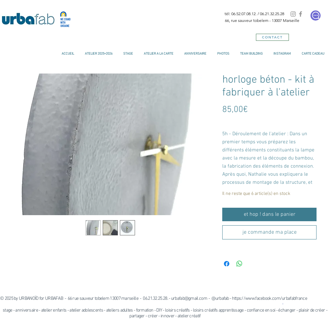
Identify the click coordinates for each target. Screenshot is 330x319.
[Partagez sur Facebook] (227, 264)
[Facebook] (300, 14)
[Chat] (315, 15)
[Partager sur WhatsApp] (239, 264)
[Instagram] (293, 14)
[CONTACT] (272, 37)
